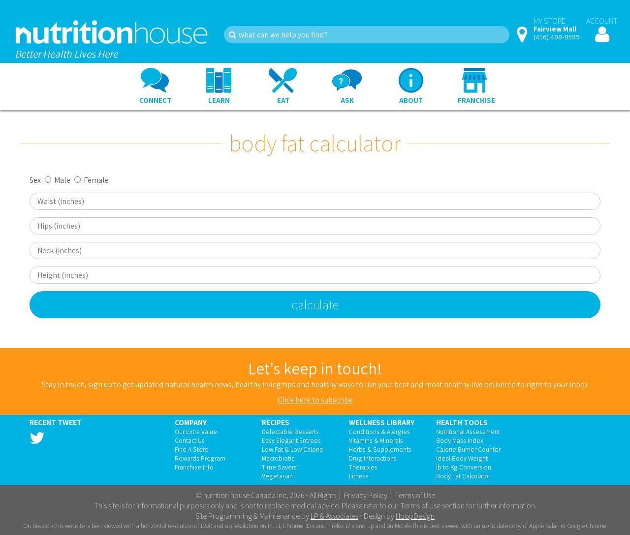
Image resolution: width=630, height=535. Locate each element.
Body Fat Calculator (463, 475)
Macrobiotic (278, 458)
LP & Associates (334, 516)
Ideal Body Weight (462, 458)
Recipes (275, 422)
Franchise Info (194, 467)
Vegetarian (277, 475)
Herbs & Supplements (380, 449)
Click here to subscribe (315, 400)
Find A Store (192, 449)
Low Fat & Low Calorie (292, 449)
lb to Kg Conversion (463, 467)
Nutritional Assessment (468, 431)
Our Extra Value (196, 431)
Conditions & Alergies (379, 431)
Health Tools (462, 422)
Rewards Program (200, 458)
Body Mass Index (459, 440)
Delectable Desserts (290, 431)
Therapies (363, 467)
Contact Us (190, 440)
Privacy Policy (365, 495)
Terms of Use (415, 495)
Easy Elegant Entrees (291, 440)
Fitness (359, 475)
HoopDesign (415, 516)
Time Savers (279, 467)
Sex (35, 180)
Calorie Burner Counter (468, 449)
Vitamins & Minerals (376, 440)
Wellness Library (381, 422)
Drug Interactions (373, 458)
